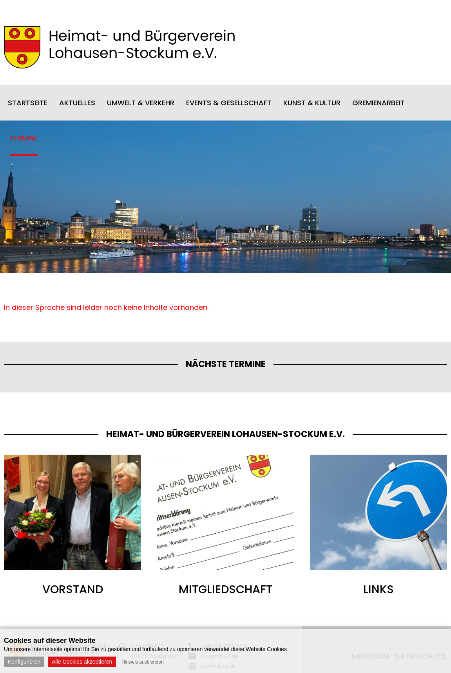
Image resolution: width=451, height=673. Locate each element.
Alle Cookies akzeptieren (82, 662)
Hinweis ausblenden (142, 662)
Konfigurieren (24, 662)
